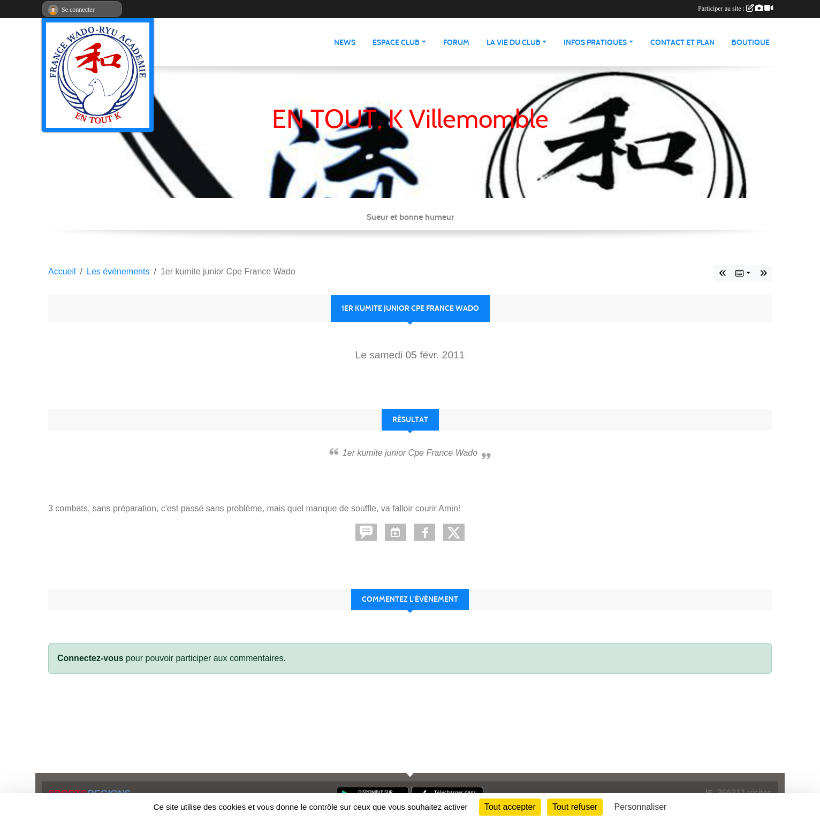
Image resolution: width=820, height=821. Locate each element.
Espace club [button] (396, 42)
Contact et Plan (682, 42)
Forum (456, 42)
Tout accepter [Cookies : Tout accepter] (510, 806)
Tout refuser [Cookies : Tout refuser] (574, 806)
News (344, 42)
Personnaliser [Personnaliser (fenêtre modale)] (640, 806)
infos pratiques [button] (595, 42)
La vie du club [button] (514, 42)
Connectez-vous (90, 658)
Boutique (751, 42)
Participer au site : (735, 8)
